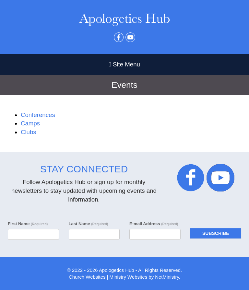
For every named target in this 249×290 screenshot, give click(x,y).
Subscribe (215, 233)
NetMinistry (167, 277)
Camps (30, 123)
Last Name (88, 223)
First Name (28, 223)
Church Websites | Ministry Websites (108, 277)
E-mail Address (153, 223)
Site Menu (124, 64)
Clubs (28, 132)
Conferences (38, 114)
